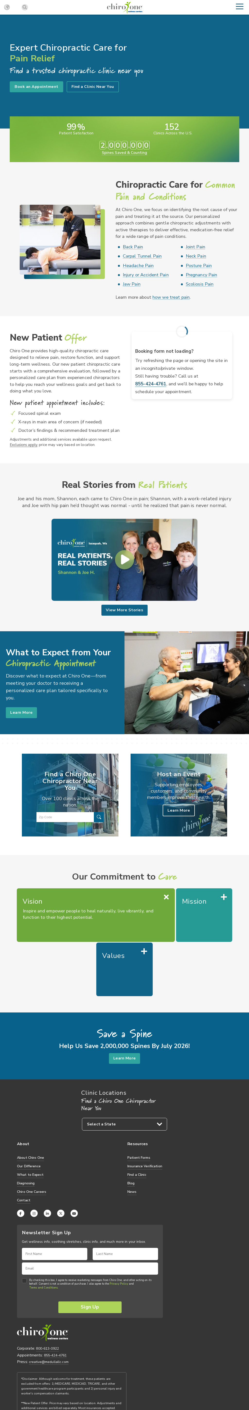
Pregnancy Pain (201, 274)
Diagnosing (26, 1129)
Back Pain (133, 246)
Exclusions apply (23, 444)
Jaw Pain (132, 284)
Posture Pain (199, 265)
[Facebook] (20, 1159)
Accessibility (112, 1388)
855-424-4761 (150, 384)
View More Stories (124, 610)
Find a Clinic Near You (92, 86)
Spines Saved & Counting (124, 152)
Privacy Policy (119, 1230)
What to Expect (30, 1121)
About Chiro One (30, 1104)
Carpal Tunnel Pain (142, 256)
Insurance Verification (144, 1112)
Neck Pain (196, 256)
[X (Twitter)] (60, 1159)
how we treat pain (171, 297)
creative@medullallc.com (49, 1309)
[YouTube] (74, 1159)
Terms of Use (56, 1388)
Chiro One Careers (31, 1138)
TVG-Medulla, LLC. (45, 1380)
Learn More (22, 712)
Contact (23, 1146)
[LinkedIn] (47, 1159)
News (132, 1138)
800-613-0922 (47, 1296)
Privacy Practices (29, 1388)
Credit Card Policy (85, 1388)
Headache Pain (138, 265)
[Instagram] (34, 1159)
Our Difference (29, 1112)
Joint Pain (195, 246)
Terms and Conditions (43, 1234)
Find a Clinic (136, 1121)
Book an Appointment (36, 86)
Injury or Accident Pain (146, 274)
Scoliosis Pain (200, 284)
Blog (131, 1129)
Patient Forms (138, 1104)
